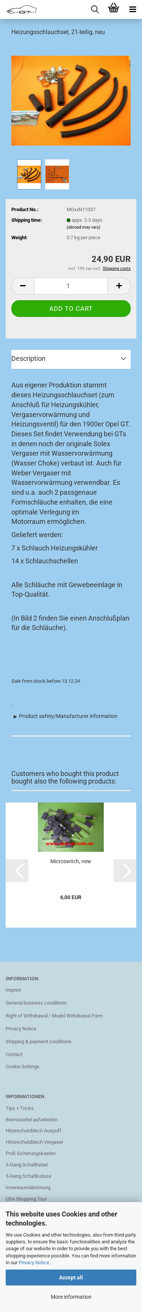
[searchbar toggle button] (94, 9)
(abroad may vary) (83, 227)
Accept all (71, 1277)
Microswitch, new (70, 861)
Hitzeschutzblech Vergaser (34, 1142)
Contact (14, 1054)
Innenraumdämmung (28, 1187)
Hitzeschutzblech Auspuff (33, 1130)
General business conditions (36, 1003)
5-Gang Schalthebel (27, 1165)
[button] (17, 870)
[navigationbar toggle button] (132, 9)
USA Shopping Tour (26, 1199)
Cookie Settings (22, 1066)
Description (28, 358)
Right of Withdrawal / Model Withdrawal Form (54, 1016)
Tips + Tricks (20, 1108)
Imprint (13, 990)
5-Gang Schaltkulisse (28, 1176)
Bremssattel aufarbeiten (32, 1119)
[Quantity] (71, 286)
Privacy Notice (34, 1262)
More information (71, 1297)
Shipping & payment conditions (39, 1041)
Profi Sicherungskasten (31, 1153)
